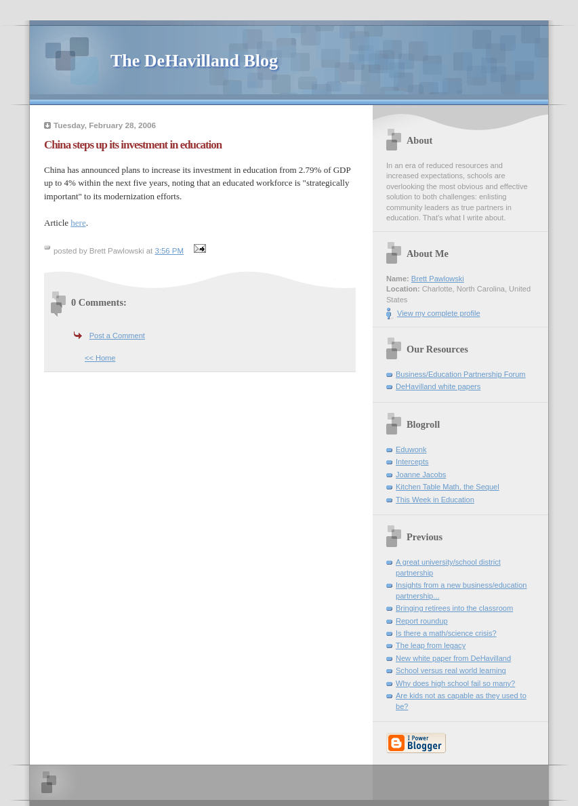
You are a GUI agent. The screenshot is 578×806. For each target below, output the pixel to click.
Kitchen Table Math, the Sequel (447, 487)
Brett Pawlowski (437, 279)
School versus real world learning (451, 670)
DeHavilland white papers (438, 386)
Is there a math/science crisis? (446, 633)
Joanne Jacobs (421, 474)
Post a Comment (117, 335)
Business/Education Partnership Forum (461, 374)
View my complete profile (438, 313)
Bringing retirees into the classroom (454, 608)
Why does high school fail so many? (455, 683)
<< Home (100, 358)
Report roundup (422, 621)
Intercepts (412, 462)
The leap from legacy (431, 645)
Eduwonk (411, 449)
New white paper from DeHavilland (453, 658)
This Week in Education (435, 500)
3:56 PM (169, 251)
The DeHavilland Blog (194, 60)
